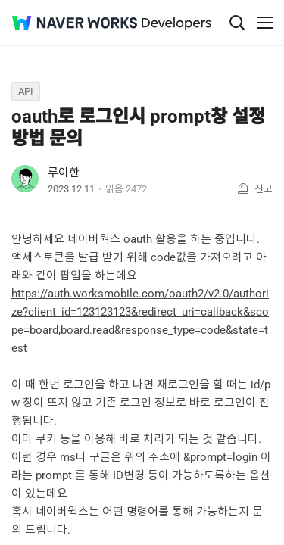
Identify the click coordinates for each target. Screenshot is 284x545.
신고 (263, 189)
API (25, 91)
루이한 (64, 172)
